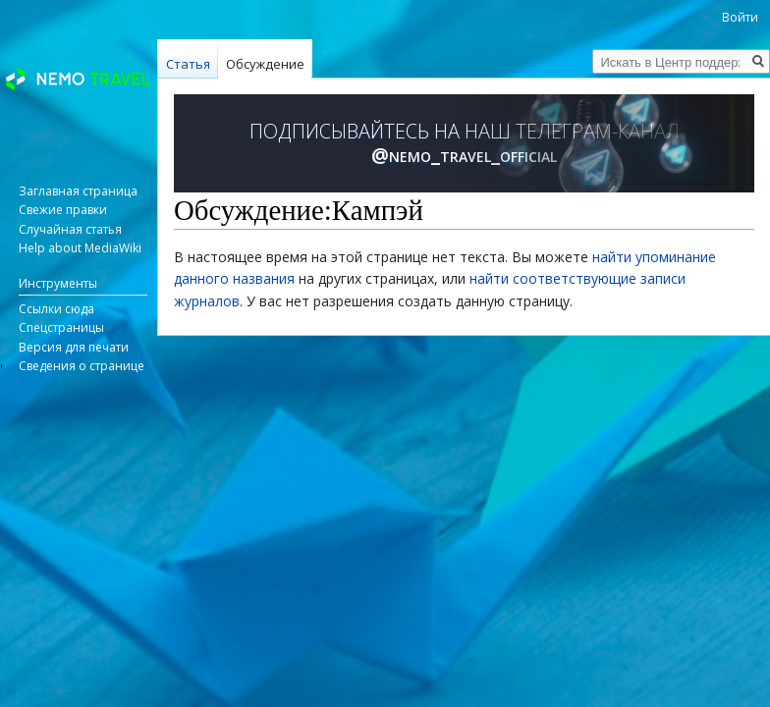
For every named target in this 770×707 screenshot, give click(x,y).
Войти (740, 17)
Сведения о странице (81, 365)
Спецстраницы (61, 327)
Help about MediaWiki (80, 248)
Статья (188, 64)
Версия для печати (74, 347)
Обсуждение (265, 64)
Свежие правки (63, 209)
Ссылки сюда (56, 308)
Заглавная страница (78, 191)
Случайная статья (70, 229)
